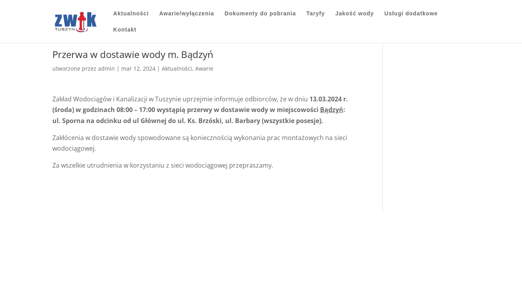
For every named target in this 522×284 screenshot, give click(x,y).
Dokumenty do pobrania (260, 14)
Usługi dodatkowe (411, 14)
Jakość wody (354, 14)
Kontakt (125, 30)
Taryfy (315, 14)
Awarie (204, 68)
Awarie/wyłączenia (186, 14)
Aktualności (131, 14)
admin (106, 68)
